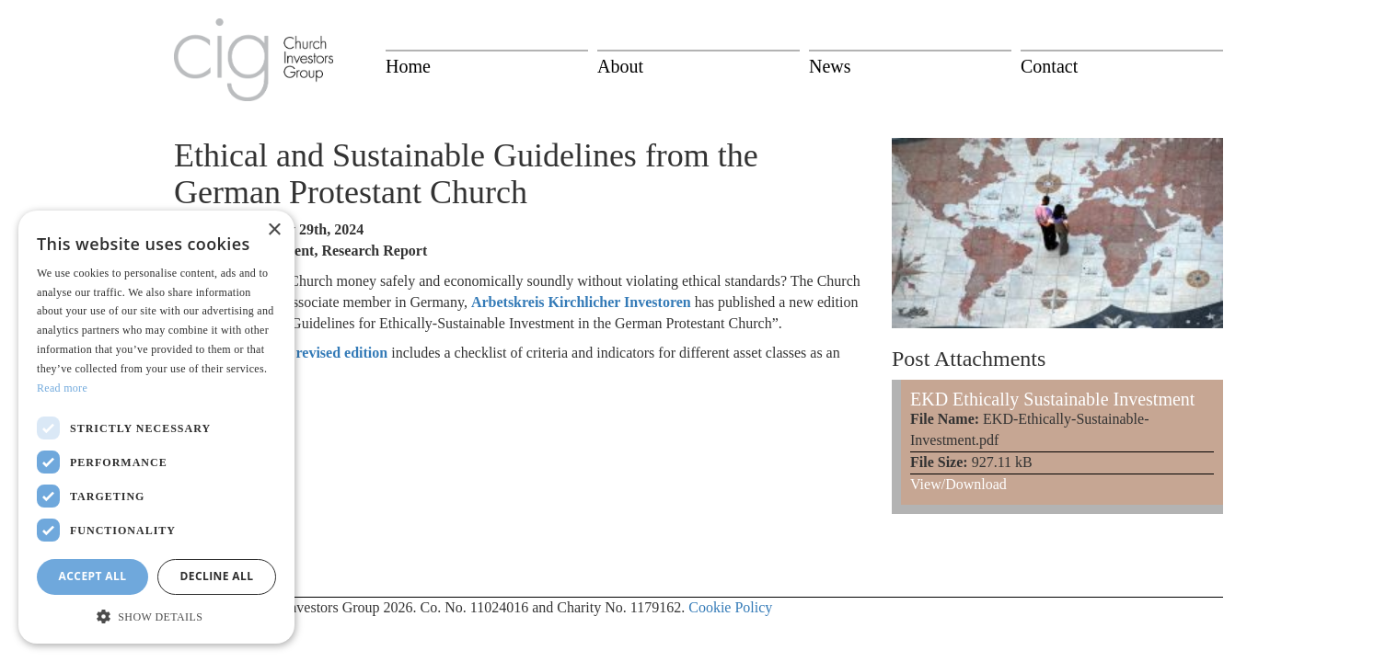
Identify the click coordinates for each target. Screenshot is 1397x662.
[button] (156, 616)
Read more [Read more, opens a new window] (62, 388)
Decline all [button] (217, 576)
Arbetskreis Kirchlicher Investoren (581, 302)
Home (408, 66)
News (830, 66)
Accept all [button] (93, 576)
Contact (1049, 66)
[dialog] (156, 428)
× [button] (274, 230)
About (620, 66)
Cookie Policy (730, 607)
